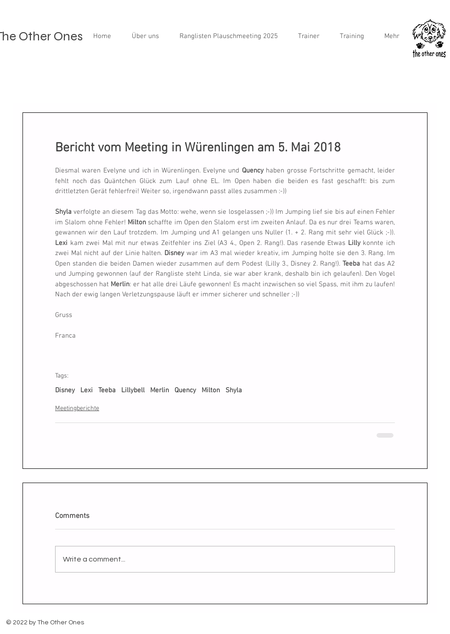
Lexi (86, 390)
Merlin (159, 390)
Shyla (233, 390)
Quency (185, 390)
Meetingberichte (77, 408)
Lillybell (133, 390)
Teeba (107, 390)
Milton (211, 390)
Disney (65, 390)
